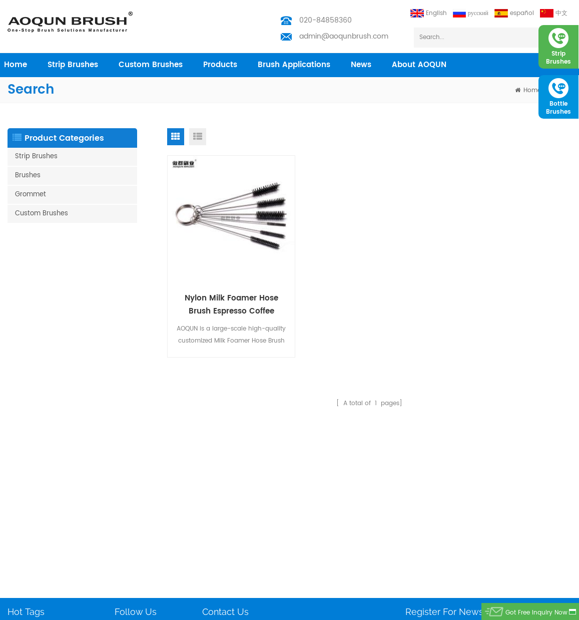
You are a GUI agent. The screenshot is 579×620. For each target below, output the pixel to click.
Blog (121, 525)
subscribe (545, 478)
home (15, 65)
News (361, 65)
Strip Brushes (73, 65)
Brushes (28, 175)
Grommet (30, 194)
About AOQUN (419, 65)
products (220, 65)
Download (130, 541)
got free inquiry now (536, 612)
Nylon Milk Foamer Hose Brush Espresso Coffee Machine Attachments (231, 304)
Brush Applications (294, 65)
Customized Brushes (38, 541)
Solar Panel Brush (34, 573)
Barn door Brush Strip (39, 509)
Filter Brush (24, 589)
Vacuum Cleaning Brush (44, 557)
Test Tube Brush (31, 445)
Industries (129, 493)
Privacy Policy (135, 557)
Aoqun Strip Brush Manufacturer (285, 609)
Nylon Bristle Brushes (38, 477)
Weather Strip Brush (37, 461)
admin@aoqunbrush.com (343, 36)
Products (128, 461)
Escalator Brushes (34, 525)
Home (123, 445)
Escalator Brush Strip (38, 493)
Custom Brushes (151, 65)
